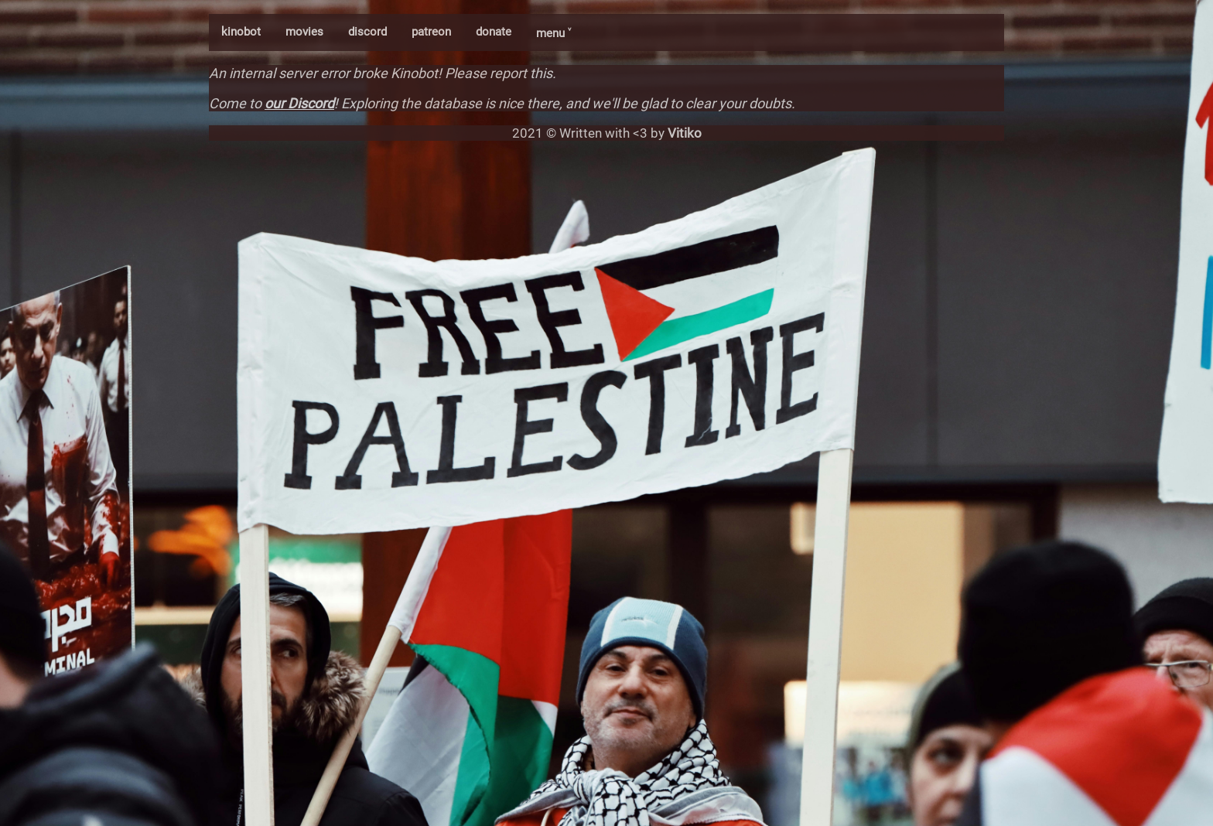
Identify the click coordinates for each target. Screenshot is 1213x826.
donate (493, 32)
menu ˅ (553, 33)
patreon (431, 32)
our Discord (299, 103)
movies (304, 32)
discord (367, 32)
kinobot (241, 32)
